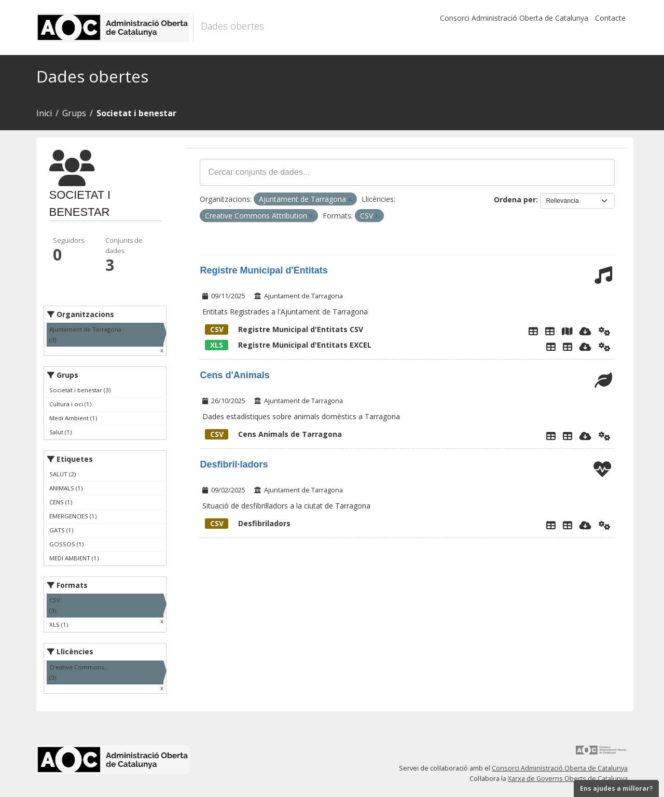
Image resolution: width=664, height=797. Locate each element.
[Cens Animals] (567, 436)
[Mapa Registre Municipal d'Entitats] (567, 331)
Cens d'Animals (234, 375)
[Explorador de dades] (533, 331)
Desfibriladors (247, 523)
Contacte (610, 18)
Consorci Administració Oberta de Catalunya (514, 18)
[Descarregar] (585, 331)
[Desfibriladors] (567, 525)
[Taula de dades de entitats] (550, 331)
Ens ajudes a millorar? (616, 788)
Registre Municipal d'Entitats (263, 270)
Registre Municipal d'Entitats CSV (284, 329)
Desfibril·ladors (234, 464)
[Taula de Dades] (567, 346)
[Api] (605, 331)
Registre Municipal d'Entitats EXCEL (288, 345)
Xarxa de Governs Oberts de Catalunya (568, 778)
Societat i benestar (136, 113)
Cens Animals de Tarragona (273, 434)
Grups (74, 113)
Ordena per (515, 199)
